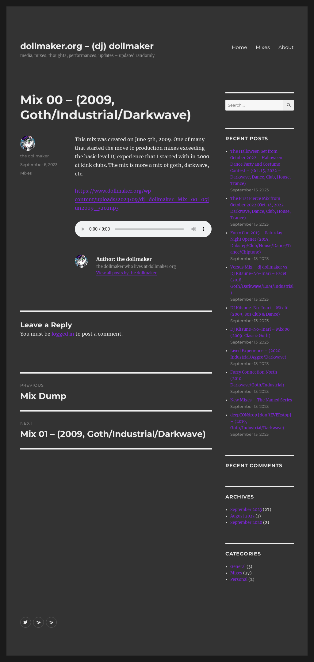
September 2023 (246, 509)
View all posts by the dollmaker (126, 273)
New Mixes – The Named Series (261, 400)
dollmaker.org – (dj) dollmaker (87, 46)
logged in (63, 334)
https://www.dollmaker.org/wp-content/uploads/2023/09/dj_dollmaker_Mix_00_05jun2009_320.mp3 (142, 199)
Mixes (263, 47)
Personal (238, 579)
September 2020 (246, 522)
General (238, 566)
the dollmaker (34, 155)
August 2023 (242, 516)
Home (239, 47)
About (286, 47)
